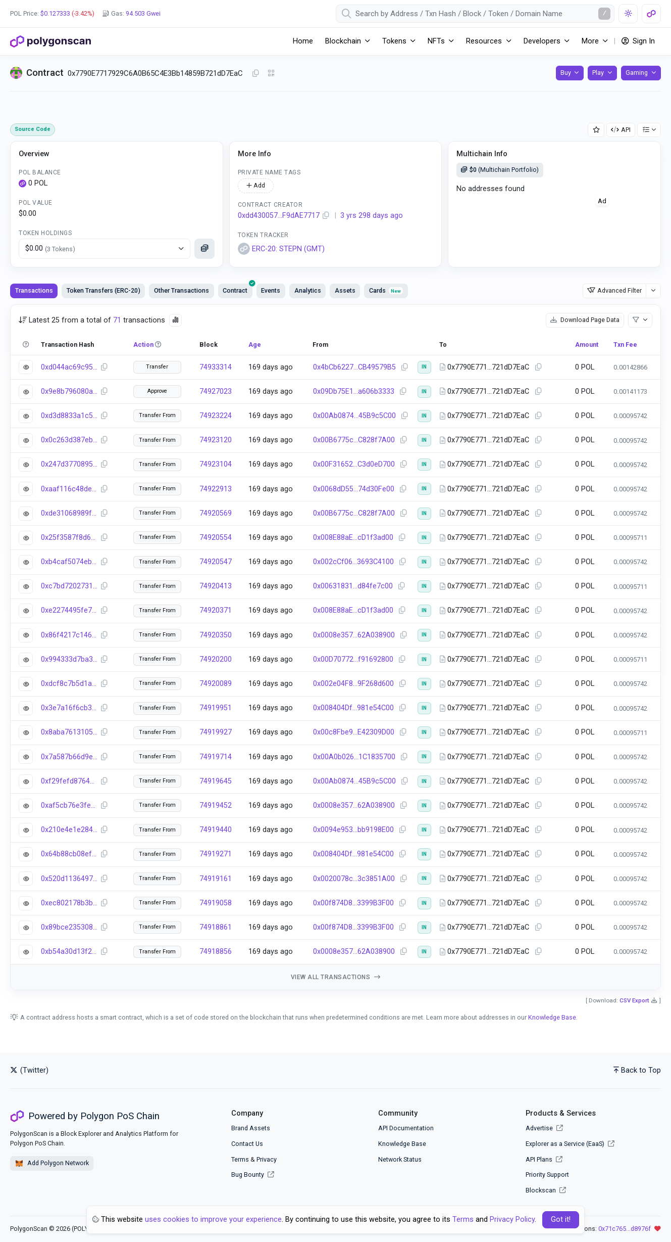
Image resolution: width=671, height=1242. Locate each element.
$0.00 (50, 249)
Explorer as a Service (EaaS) (570, 1143)
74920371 (215, 610)
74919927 (215, 732)
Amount (586, 344)
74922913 (215, 489)
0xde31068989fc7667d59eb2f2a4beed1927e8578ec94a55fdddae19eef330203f (69, 513)
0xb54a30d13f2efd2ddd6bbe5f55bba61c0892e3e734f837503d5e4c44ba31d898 (69, 951)
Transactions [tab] (34, 290)
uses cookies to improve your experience (213, 1219)
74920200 (215, 659)
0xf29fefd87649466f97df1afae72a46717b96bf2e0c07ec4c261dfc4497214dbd (69, 781)
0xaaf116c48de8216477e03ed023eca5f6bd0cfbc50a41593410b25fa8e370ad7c (69, 489)
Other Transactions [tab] (181, 290)
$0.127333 (55, 13)
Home (303, 41)
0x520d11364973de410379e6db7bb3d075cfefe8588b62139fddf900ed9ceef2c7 (69, 879)
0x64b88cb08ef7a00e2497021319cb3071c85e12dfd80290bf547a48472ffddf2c (69, 854)
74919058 (215, 903)
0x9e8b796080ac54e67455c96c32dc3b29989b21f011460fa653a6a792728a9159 (69, 391)
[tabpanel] (335, 647)
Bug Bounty (247, 1174)
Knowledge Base (552, 1017)
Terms (240, 1159)
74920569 (215, 513)
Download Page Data (585, 320)
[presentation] (235, 291)
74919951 (215, 708)
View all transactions (336, 977)
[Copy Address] (255, 73)
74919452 (215, 805)
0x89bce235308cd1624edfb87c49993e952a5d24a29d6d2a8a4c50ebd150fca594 (69, 927)
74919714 (215, 757)
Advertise (544, 1128)
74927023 (215, 391)
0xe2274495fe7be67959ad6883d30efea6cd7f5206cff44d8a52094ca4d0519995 (69, 610)
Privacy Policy (512, 1219)
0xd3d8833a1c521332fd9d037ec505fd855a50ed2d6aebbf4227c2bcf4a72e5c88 (69, 415)
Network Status (400, 1159)
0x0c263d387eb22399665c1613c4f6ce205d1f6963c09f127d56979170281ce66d (69, 440)
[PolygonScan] (50, 41)
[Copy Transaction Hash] (104, 367)
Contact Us (247, 1143)
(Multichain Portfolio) (500, 169)
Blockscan (546, 1190)
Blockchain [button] (343, 41)
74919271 (215, 854)
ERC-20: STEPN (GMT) (281, 249)
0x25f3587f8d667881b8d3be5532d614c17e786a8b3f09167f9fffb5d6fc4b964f (69, 537)
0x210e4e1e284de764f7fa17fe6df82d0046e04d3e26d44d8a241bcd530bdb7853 (69, 829)
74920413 (215, 586)
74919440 (215, 829)
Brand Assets (250, 1128)
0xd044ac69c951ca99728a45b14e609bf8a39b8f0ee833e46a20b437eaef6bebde (69, 367)
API (621, 129)
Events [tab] (270, 290)
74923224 (215, 415)
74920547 (215, 562)
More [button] (590, 41)
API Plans (544, 1159)
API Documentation (406, 1128)
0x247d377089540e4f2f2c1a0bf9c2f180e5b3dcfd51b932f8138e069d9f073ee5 (69, 464)
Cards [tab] (386, 290)
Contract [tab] (237, 289)
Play (598, 72)
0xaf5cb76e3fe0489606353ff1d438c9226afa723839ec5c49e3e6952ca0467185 (69, 805)
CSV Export (634, 1000)
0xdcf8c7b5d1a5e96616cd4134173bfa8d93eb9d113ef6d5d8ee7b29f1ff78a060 (69, 683)
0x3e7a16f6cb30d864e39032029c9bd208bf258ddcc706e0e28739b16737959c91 (69, 708)
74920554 (215, 537)
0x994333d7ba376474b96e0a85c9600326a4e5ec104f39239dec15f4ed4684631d (69, 659)
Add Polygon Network (52, 1163)
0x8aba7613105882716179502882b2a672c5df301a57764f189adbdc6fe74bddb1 (69, 732)
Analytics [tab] (307, 290)
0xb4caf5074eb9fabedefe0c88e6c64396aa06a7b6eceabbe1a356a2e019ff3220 (69, 562)
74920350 (215, 635)
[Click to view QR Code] (271, 73)
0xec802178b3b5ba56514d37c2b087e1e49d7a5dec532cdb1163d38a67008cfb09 (69, 903)
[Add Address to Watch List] (596, 130)
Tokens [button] (394, 41)
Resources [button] (484, 41)
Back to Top (637, 1070)
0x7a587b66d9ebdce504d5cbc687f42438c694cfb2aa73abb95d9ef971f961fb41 (69, 757)
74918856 (215, 951)
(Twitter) (29, 1070)
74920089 (215, 683)
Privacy (266, 1159)
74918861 (215, 927)
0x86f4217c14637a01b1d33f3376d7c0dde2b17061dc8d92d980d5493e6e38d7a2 (69, 635)
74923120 (215, 440)
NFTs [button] (436, 41)
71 (117, 320)
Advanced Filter (614, 290)
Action (143, 344)
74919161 (215, 879)
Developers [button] (542, 41)
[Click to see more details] (204, 249)
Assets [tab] (345, 290)
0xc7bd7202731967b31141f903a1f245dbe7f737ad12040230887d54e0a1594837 (69, 586)
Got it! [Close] (561, 1219)
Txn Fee (625, 344)
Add (255, 185)
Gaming (637, 72)
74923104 (215, 464)
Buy (565, 72)
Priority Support (547, 1174)
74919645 (215, 781)
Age (254, 344)
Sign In (638, 41)
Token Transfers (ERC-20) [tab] (103, 290)
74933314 (215, 367)
